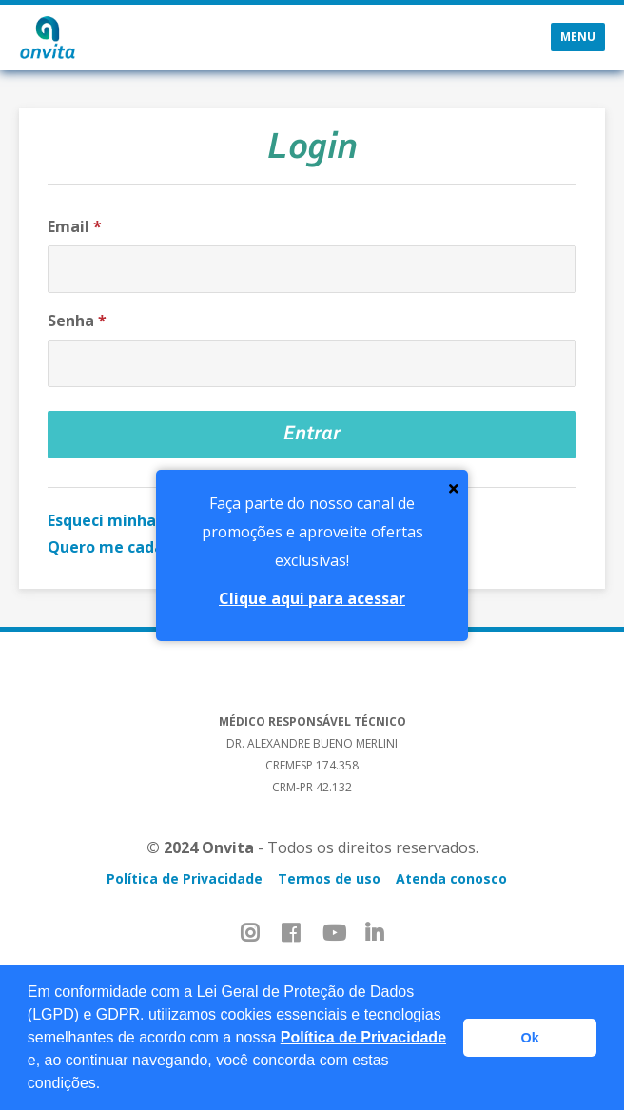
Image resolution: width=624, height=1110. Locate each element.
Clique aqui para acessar (312, 598)
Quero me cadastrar (125, 546)
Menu (577, 37)
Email (75, 226)
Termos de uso (329, 878)
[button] (107, 1085)
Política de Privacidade (363, 1037)
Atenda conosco (451, 878)
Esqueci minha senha (126, 520)
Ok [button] (530, 1037)
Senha (77, 320)
